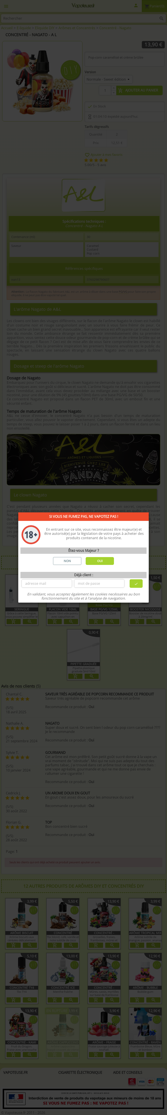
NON (67, 561)
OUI (100, 561)
